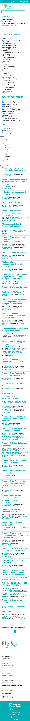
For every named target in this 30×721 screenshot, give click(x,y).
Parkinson (5, 379)
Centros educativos (7, 675)
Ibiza (6, 197)
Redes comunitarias (7, 682)
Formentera (6, 406)
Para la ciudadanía (7, 656)
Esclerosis (5, 519)
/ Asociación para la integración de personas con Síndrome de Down (14, 361)
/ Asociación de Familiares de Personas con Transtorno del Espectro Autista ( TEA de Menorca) (13, 484)
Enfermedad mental (8, 258)
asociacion (6, 588)
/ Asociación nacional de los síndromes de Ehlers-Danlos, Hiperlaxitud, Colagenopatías (13, 573)
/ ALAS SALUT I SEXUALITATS (14, 402)
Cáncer (10, 355)
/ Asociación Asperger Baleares (14, 287)
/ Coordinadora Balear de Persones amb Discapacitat (13, 225)
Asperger (23, 294)
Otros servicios (7, 174)
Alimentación (5, 661)
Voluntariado (6, 176)
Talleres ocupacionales (9, 352)
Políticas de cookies (15, 712)
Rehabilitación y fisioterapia (11, 322)
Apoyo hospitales (13, 594)
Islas (15, 124)
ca (14, 1)
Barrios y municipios (7, 673)
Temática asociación (15, 34)
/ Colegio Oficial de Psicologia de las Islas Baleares (14, 461)
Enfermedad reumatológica (10, 390)
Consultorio (22, 230)
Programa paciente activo (9, 690)
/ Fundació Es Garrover (11, 203)
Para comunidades (7, 671)
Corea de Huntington (15, 453)
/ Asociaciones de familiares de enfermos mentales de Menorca (14, 549)
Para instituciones (7, 693)
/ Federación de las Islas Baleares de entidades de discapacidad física (12, 498)
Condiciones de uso (15, 710)
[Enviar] (27, 12)
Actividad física (6, 658)
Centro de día (6, 435)
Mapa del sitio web (15, 714)
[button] (15, 16)
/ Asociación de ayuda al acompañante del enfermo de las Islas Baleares (15, 535)
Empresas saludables (8, 680)
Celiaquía (23, 596)
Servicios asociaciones (15, 97)
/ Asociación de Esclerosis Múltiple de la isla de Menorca (14, 169)
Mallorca (8, 205)
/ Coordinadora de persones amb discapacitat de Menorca (15, 330)
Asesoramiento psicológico (10, 291)
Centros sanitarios (7, 678)
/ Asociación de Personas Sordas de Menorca (12, 524)
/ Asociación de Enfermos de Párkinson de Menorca (13, 374)
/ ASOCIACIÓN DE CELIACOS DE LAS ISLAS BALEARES (14, 584)
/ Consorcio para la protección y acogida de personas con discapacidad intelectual (14, 277)
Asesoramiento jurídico (9, 230)
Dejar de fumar (6, 668)
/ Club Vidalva (7, 394)
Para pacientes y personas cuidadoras (12, 685)
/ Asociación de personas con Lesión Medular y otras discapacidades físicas (13, 239)
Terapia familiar (17, 516)
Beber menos (5, 663)
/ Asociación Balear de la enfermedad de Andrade (12, 212)
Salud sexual (6, 412)
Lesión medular (7, 248)
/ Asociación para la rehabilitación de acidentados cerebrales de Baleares (13, 315)
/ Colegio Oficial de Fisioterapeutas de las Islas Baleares (12, 264)
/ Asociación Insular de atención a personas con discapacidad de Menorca (14, 182)
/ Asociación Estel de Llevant (13, 252)
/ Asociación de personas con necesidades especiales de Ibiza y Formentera (14, 418)
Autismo (4, 295)
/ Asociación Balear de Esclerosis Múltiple (11, 511)
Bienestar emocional (7, 665)
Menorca (8, 173)
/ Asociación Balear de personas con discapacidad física (15, 429)
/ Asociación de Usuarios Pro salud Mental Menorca (13, 472)
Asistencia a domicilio (9, 245)
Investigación (6, 217)
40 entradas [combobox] (15, 624)
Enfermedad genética (15, 218)
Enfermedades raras (8, 220)
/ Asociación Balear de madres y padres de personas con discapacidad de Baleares (14, 301)
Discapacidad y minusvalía (10, 198)
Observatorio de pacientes (9, 688)
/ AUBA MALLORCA (9, 612)
